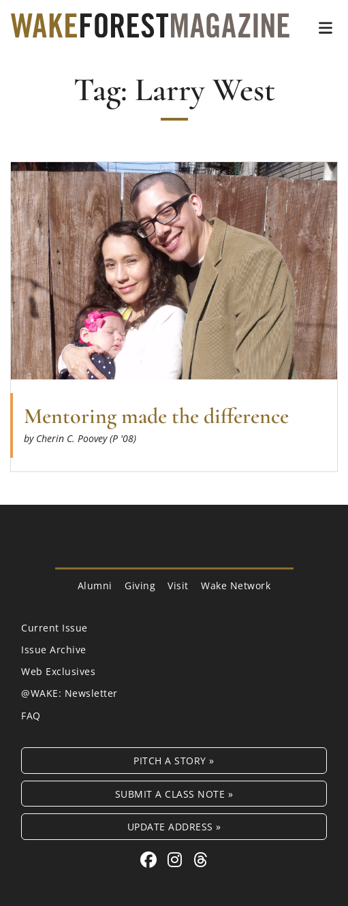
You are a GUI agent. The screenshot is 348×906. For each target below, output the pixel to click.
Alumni (95, 585)
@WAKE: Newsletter (69, 693)
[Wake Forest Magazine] (150, 27)
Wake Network (235, 585)
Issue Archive (53, 649)
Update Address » (174, 826)
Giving (140, 585)
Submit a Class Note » (174, 793)
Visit (178, 585)
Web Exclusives (58, 671)
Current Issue (54, 627)
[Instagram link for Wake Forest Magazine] (177, 859)
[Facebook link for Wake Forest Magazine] (150, 859)
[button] (326, 28)
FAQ (31, 715)
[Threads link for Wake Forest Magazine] (200, 859)
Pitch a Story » (174, 760)
